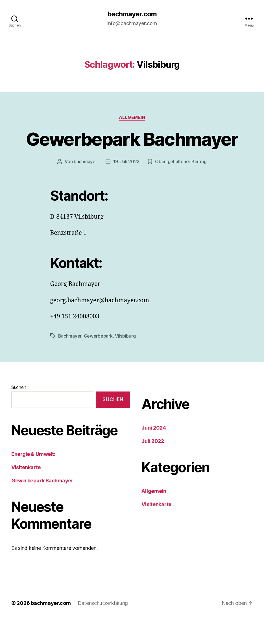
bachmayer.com (132, 14)
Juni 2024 (153, 428)
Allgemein (132, 117)
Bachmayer (70, 336)
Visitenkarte (26, 467)
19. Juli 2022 (126, 161)
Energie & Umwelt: (33, 454)
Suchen (18, 387)
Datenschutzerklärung (103, 603)
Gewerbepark (98, 336)
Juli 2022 (152, 441)
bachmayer (85, 161)
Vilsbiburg (125, 336)
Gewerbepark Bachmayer (132, 139)
